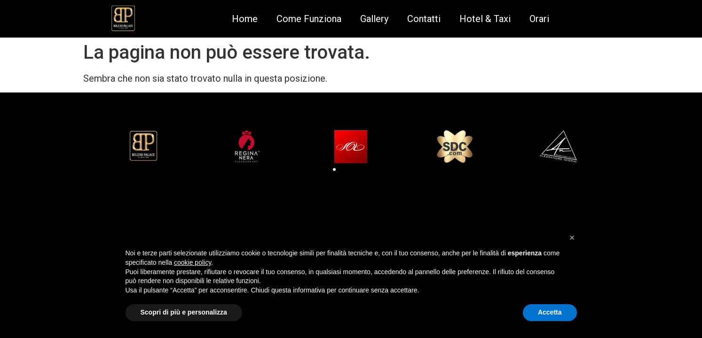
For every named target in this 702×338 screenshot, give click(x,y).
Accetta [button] (550, 312)
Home (245, 18)
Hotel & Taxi (485, 18)
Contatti (424, 18)
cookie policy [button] (192, 262)
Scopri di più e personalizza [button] (184, 312)
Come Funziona (308, 18)
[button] (334, 169)
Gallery (374, 18)
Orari (539, 18)
